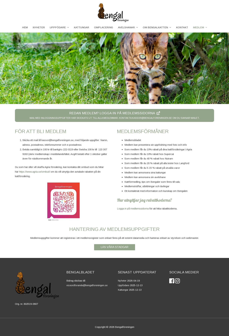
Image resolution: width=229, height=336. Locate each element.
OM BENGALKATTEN (155, 27)
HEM (25, 27)
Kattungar (123, 289)
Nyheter (122, 280)
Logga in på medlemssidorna (133, 208)
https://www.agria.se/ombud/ (34, 171)
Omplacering (103, 27)
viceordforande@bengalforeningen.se (87, 285)
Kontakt (182, 27)
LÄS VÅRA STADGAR (114, 247)
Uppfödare (58, 27)
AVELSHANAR (126, 27)
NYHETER (39, 27)
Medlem (198, 27)
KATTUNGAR (81, 27)
